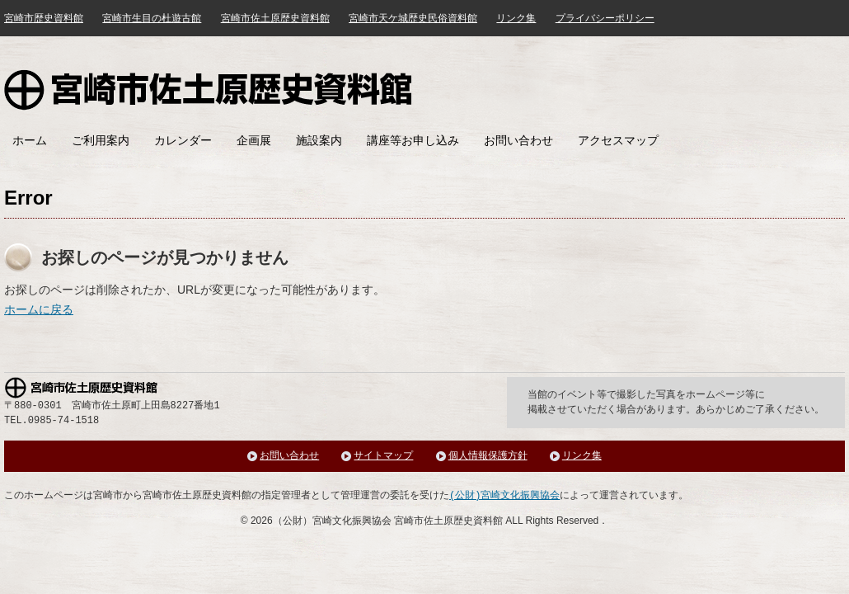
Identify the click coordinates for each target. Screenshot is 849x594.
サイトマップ (383, 456)
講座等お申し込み (413, 140)
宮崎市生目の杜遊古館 (151, 18)
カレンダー (183, 140)
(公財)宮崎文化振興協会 (504, 495)
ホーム (29, 140)
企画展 (254, 140)
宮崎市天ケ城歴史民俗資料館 (413, 18)
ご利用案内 (100, 140)
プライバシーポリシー (605, 18)
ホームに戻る (38, 309)
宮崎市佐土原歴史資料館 (208, 90)
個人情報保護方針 (488, 456)
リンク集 (516, 18)
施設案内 (319, 140)
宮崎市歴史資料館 (43, 18)
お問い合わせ (518, 140)
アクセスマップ (618, 140)
